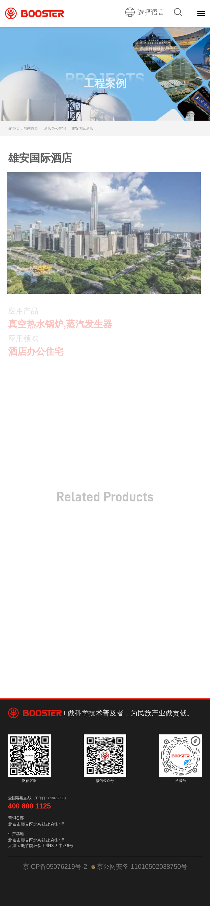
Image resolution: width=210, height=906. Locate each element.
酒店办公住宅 (55, 128)
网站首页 (31, 128)
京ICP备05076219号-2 (55, 866)
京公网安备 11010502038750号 (139, 866)
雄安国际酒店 (82, 128)
